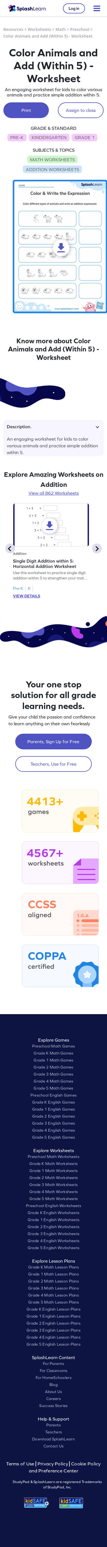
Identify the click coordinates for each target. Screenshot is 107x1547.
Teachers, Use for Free (53, 763)
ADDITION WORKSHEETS (52, 169)
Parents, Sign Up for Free (53, 741)
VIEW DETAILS (26, 596)
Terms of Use (21, 1464)
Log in (74, 8)
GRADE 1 (85, 137)
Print (26, 110)
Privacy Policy (53, 1464)
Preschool (79, 29)
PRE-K (16, 137)
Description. (53, 426)
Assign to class (81, 110)
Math (61, 29)
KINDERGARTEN (49, 137)
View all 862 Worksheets (54, 493)
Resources (13, 29)
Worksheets (39, 29)
